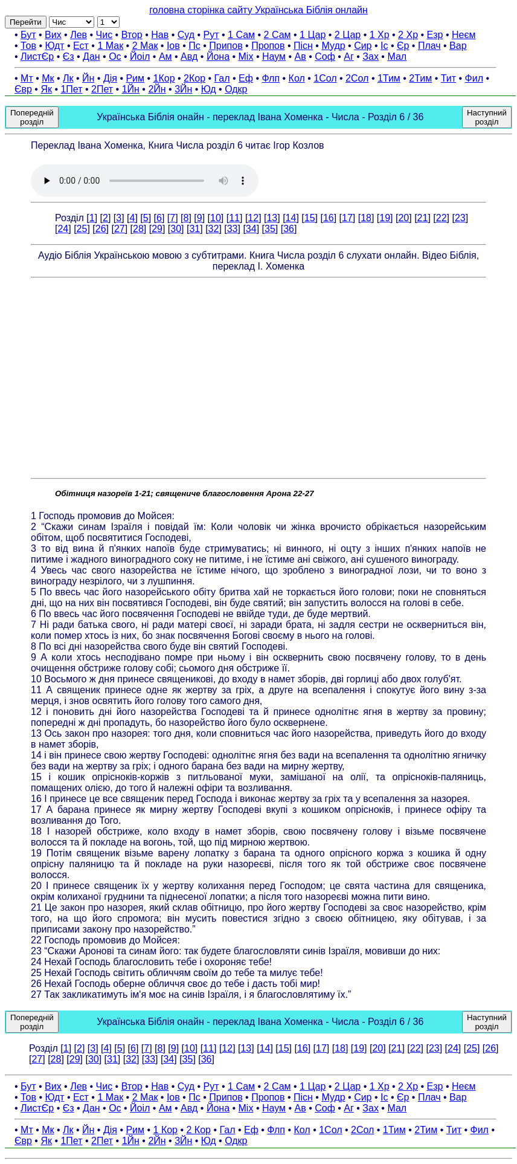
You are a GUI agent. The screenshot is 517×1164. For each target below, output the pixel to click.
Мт (27, 78)
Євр (23, 89)
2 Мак (145, 45)
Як (46, 89)
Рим (135, 78)
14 (291, 218)
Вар (457, 45)
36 (288, 229)
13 (271, 218)
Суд (186, 35)
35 (270, 229)
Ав (300, 56)
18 (366, 218)
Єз (68, 56)
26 (100, 229)
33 (232, 229)
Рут (211, 35)
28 (138, 229)
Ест (81, 45)
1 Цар (313, 35)
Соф (325, 56)
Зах (370, 56)
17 (347, 218)
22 (441, 218)
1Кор (164, 78)
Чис (104, 35)
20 (403, 218)
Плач (429, 45)
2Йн (156, 89)
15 (309, 218)
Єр (403, 45)
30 (175, 229)
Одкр (236, 89)
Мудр (333, 45)
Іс (384, 45)
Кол (297, 78)
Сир (362, 45)
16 (328, 218)
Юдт (54, 45)
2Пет (102, 89)
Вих (53, 35)
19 (384, 218)
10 (215, 218)
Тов (28, 45)
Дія (110, 78)
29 (157, 229)
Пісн (303, 45)
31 (194, 229)
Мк (48, 78)
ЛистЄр (37, 56)
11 (234, 218)
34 (251, 229)
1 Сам (241, 35)
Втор (132, 35)
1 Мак (110, 45)
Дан (91, 56)
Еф (246, 78)
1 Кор (165, 1130)
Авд (189, 56)
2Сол (356, 78)
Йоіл (140, 56)
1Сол (324, 78)
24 (62, 229)
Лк (68, 78)
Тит (448, 78)
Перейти (26, 22)
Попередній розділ (32, 117)
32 (213, 229)
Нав (160, 35)
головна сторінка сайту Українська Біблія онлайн (258, 10)
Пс (194, 45)
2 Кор (199, 1130)
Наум (274, 56)
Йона (218, 56)
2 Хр (408, 35)
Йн (88, 78)
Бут (28, 35)
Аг (349, 56)
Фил (474, 78)
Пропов (267, 45)
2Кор (194, 78)
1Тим (388, 78)
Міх (246, 56)
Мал (396, 56)
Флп (271, 78)
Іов (173, 45)
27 (119, 229)
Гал (222, 78)
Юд (208, 89)
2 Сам (277, 35)
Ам (165, 56)
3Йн (183, 89)
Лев (78, 35)
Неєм (464, 35)
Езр (435, 35)
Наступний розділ (487, 117)
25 (82, 229)
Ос (115, 56)
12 (253, 218)
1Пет (71, 89)
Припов (225, 45)
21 (422, 218)
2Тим (420, 78)
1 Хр (380, 35)
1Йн (131, 89)
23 (460, 218)
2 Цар (348, 35)
